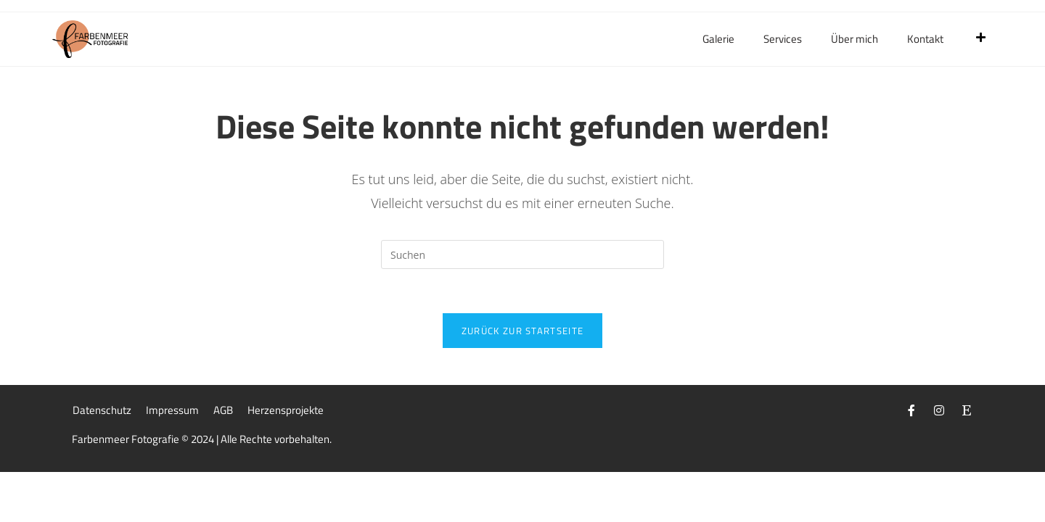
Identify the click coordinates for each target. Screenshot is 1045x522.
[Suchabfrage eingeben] (522, 254)
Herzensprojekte (285, 410)
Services (782, 38)
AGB (223, 410)
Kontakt (925, 38)
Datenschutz (102, 410)
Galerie (718, 38)
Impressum (172, 410)
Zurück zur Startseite (522, 330)
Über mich (854, 38)
